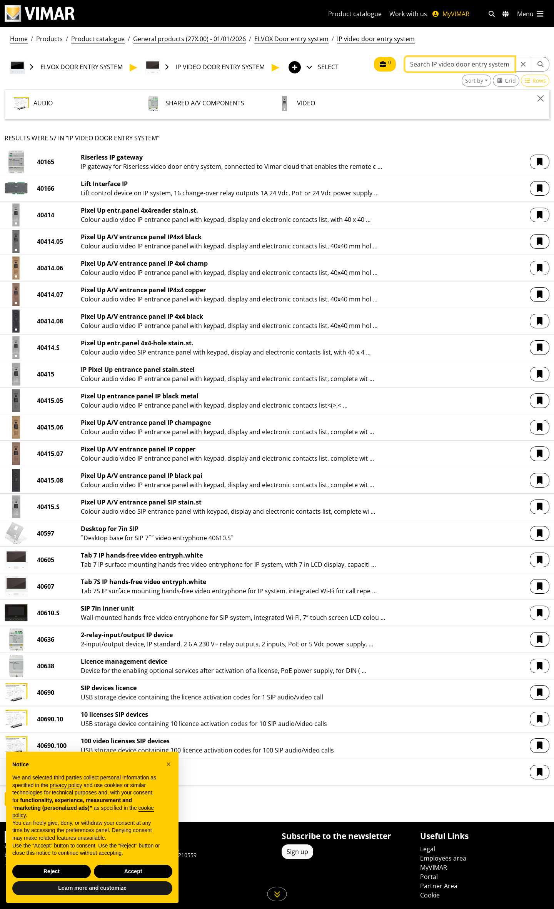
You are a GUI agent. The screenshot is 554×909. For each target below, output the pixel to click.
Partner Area (438, 886)
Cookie (430, 895)
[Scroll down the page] (277, 894)
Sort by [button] (474, 80)
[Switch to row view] (535, 81)
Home (19, 39)
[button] (539, 162)
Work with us (408, 14)
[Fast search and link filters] (492, 13)
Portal (429, 876)
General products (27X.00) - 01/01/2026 (189, 39)
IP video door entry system (376, 39)
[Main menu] (530, 13)
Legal (427, 849)
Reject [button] (51, 871)
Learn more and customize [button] (92, 888)
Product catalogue (355, 14)
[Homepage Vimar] (40, 13)
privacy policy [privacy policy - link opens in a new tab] (66, 785)
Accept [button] (133, 871)
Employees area (443, 858)
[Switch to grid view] (506, 81)
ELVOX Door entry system (291, 39)
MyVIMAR (450, 14)
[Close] (540, 98)
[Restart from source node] (523, 64)
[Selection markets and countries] (505, 13)
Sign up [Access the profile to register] (297, 851)
